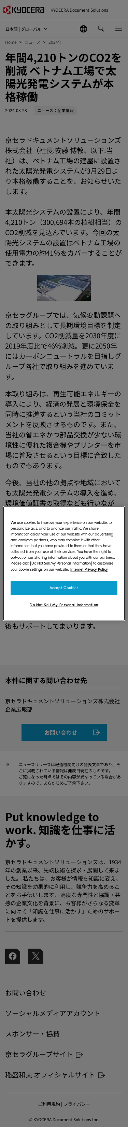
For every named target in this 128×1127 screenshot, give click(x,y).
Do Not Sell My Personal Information (64, 605)
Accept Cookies (64, 588)
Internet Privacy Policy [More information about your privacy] (89, 569)
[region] (64, 563)
